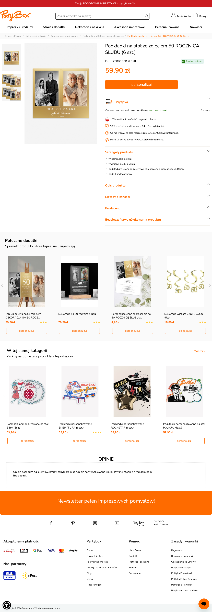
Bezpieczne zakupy (181, 567)
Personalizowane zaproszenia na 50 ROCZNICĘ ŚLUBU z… (131, 316)
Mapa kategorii (94, 584)
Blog (89, 573)
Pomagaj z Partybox (181, 584)
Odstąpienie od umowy (183, 561)
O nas (90, 550)
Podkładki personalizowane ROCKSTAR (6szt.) (127, 426)
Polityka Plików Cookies (184, 579)
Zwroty (132, 567)
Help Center (135, 550)
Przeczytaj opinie (156, 126)
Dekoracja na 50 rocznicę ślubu (77, 314)
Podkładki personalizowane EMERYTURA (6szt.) (75, 426)
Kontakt (133, 556)
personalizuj (141, 84)
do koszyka (185, 331)
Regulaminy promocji (182, 556)
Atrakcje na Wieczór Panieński (102, 567)
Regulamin (176, 550)
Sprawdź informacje (167, 133)
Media (90, 579)
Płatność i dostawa (139, 561)
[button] (6, 605)
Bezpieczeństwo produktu (184, 590)
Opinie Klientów (95, 556)
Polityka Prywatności (182, 573)
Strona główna (13, 36)
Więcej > (199, 351)
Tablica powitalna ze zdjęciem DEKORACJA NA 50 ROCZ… (23, 316)
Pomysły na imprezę (97, 561)
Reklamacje (134, 573)
